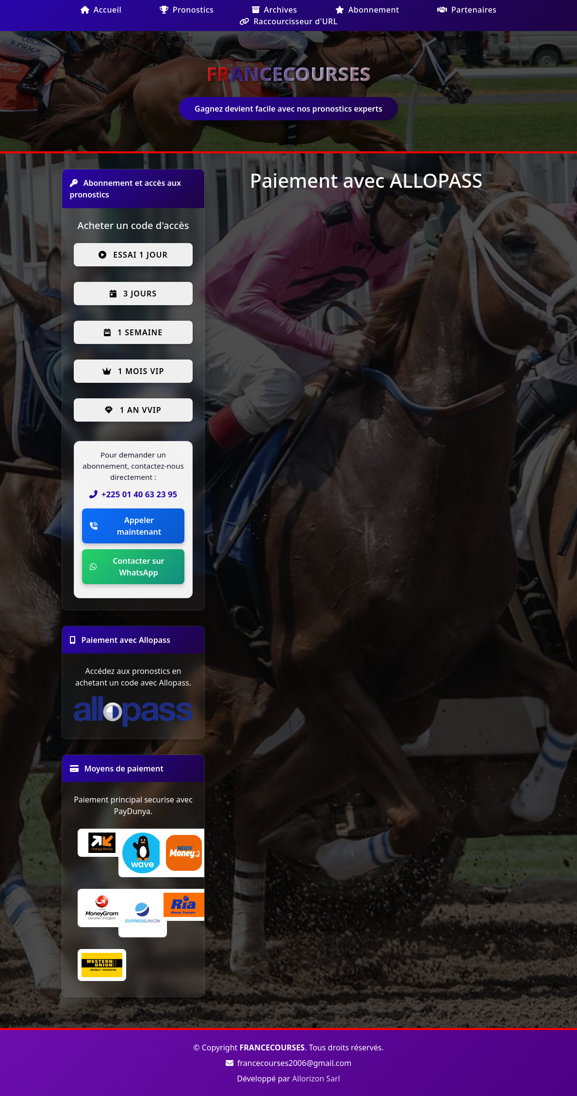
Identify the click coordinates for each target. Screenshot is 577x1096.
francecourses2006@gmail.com (288, 1063)
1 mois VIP (133, 371)
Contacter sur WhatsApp (127, 567)
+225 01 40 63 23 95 (133, 494)
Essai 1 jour (133, 254)
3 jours (133, 293)
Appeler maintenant (126, 526)
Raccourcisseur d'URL (288, 21)
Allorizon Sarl (316, 1078)
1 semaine (133, 332)
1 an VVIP (133, 410)
